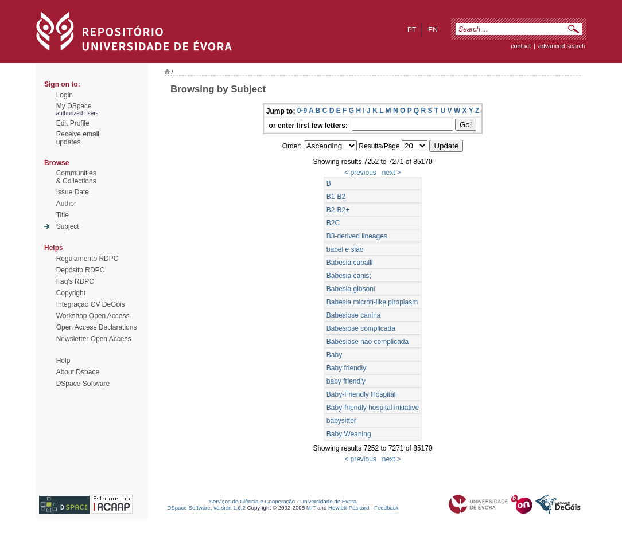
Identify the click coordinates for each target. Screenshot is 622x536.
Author (66, 203)
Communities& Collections (76, 177)
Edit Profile (73, 123)
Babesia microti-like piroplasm (372, 302)
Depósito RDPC (80, 270)
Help (63, 361)
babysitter (341, 421)
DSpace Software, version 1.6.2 (206, 507)
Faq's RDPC (75, 281)
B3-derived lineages (356, 236)
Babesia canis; (348, 276)
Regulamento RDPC (87, 259)
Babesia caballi (349, 263)
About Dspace (77, 372)
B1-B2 (335, 197)
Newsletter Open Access (93, 339)
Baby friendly (346, 368)
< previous (360, 173)
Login (64, 95)
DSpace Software (83, 383)
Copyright (70, 293)
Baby (334, 355)
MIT (311, 507)
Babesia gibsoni (350, 289)
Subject (67, 226)
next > (391, 173)
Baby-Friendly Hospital (361, 394)
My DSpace (74, 106)
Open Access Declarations (96, 327)
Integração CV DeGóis (90, 304)
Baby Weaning (348, 434)
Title (62, 215)
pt (411, 30)
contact (521, 45)
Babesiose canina (353, 315)
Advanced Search (561, 45)
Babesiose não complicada (367, 342)
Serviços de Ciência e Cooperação (252, 501)
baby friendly (346, 381)
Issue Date (72, 192)
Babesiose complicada (360, 328)
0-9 (302, 111)
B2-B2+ (337, 210)
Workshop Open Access (93, 316)
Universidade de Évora (328, 501)
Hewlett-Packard (348, 507)
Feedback (386, 507)
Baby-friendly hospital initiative (372, 408)
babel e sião (345, 249)
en (433, 30)
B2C (333, 223)
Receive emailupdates (77, 138)
